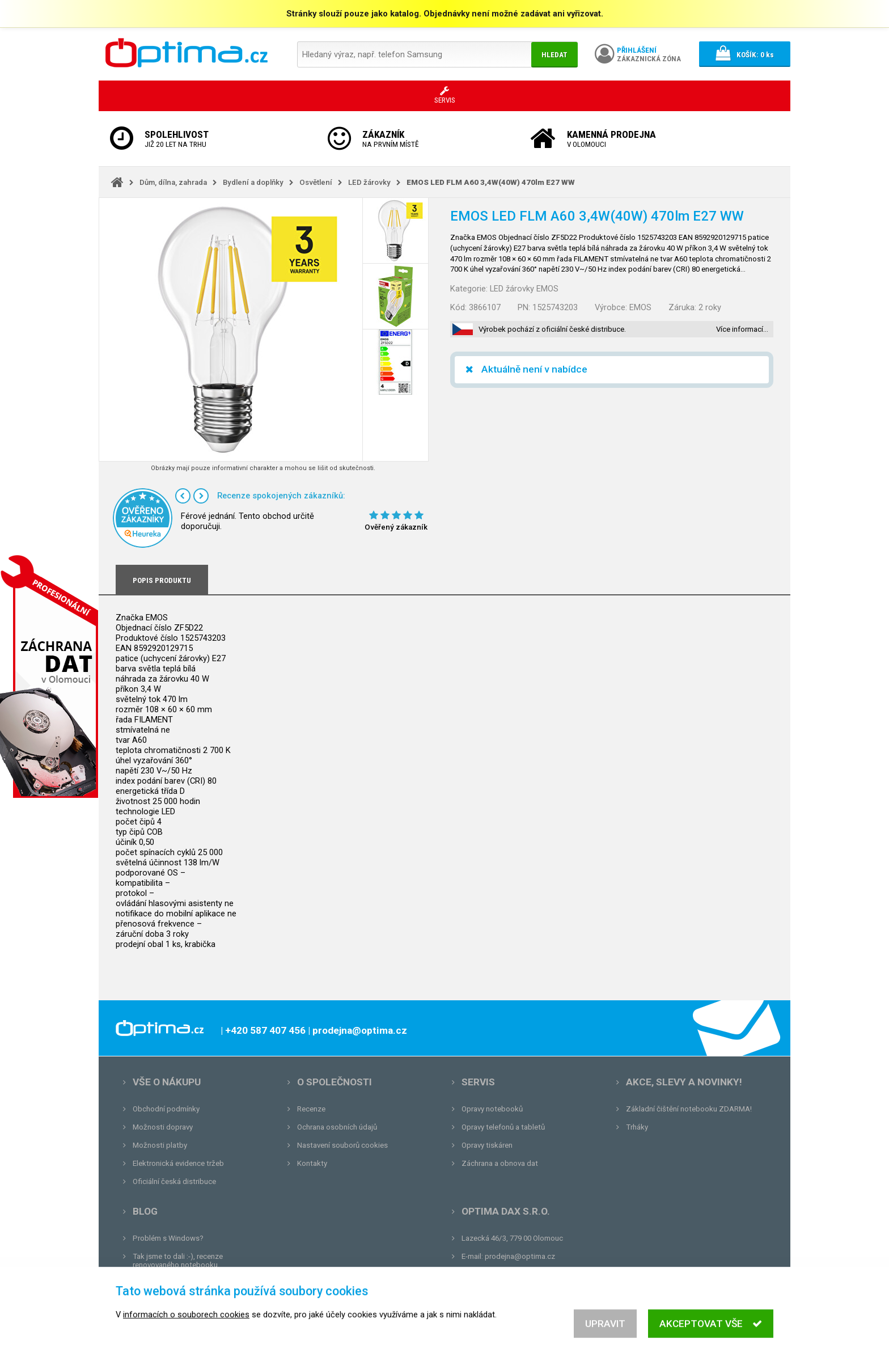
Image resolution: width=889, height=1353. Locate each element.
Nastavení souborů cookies (342, 1145)
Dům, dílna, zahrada (173, 182)
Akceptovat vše (710, 1336)
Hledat (554, 54)
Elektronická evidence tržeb (178, 1163)
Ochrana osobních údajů (337, 1127)
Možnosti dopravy (163, 1127)
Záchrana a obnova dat (500, 1163)
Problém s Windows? (168, 1238)
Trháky (637, 1127)
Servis (478, 1082)
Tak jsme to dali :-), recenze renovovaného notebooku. (178, 1260)
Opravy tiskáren (487, 1145)
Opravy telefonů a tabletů (503, 1127)
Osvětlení (315, 182)
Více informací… (742, 329)
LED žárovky (369, 182)
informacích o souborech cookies (186, 1327)
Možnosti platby (160, 1145)
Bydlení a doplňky (253, 182)
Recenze (311, 1109)
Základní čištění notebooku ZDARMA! (689, 1109)
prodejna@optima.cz (520, 1256)
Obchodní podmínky (166, 1109)
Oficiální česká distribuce (174, 1181)
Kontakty (312, 1163)
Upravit (605, 1336)
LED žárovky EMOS (524, 289)
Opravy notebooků (492, 1109)
